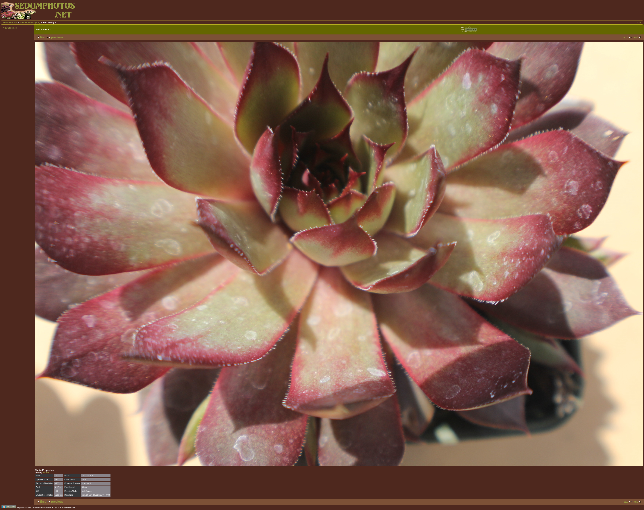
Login (638, 22)
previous (57, 37)
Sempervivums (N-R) (30, 22)
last (635, 37)
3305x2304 (472, 32)
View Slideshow (10, 28)
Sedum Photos (10, 22)
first (43, 37)
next (625, 37)
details (46, 472)
